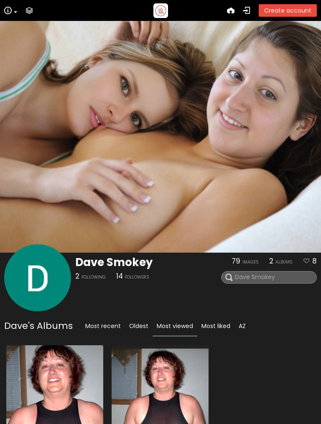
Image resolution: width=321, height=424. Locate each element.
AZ (242, 326)
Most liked (215, 326)
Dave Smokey (114, 262)
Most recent (103, 326)
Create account (287, 10)
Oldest (138, 326)
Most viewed (175, 326)
